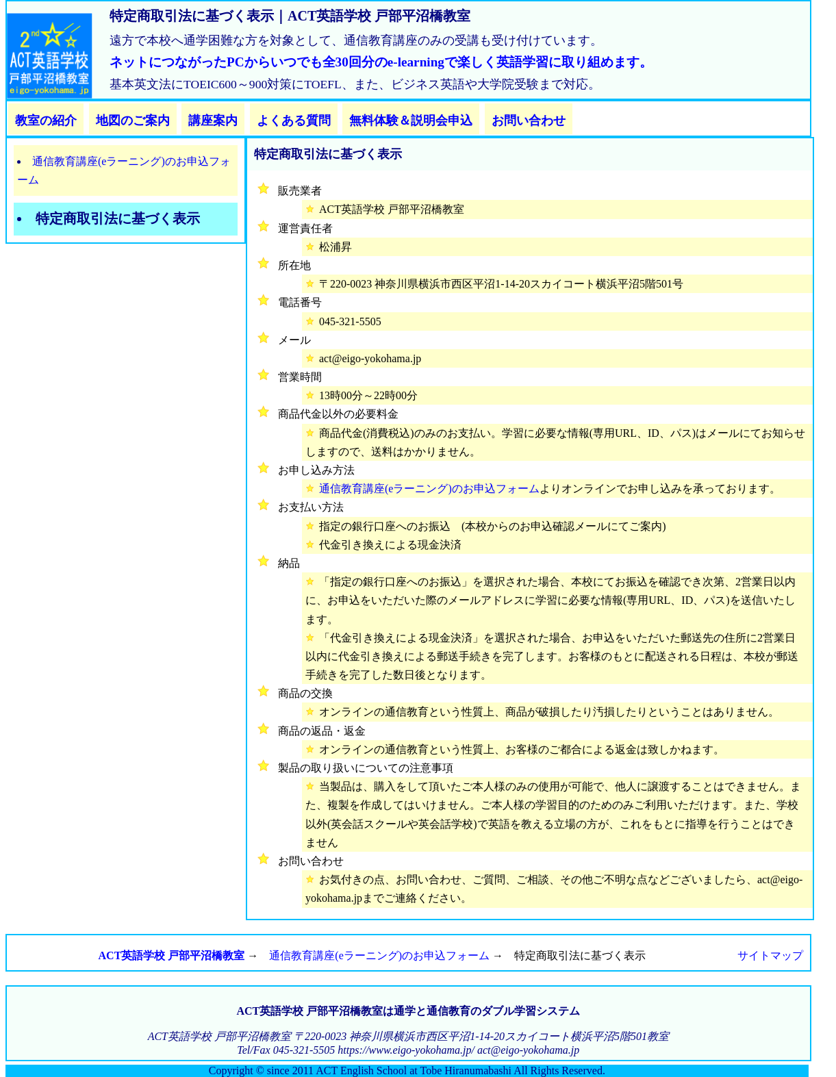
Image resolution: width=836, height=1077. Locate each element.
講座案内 (213, 120)
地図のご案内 (133, 120)
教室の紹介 (46, 120)
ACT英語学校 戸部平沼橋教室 (172, 955)
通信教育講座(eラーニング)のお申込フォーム (429, 488)
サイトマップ (770, 955)
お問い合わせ (529, 120)
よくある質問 (294, 120)
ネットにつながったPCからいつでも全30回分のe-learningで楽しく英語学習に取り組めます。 (381, 62)
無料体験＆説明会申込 (410, 120)
